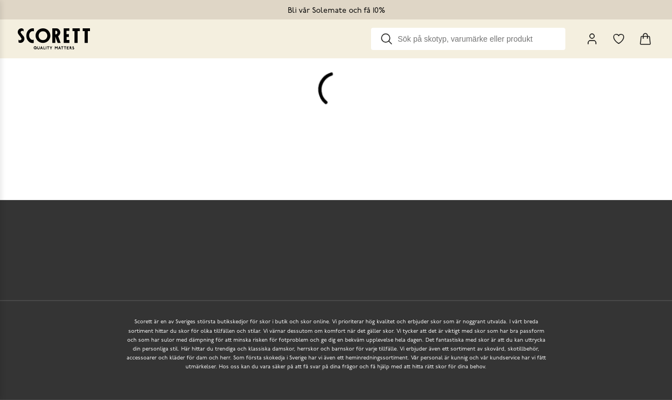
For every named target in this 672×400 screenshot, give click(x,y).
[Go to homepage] (54, 38)
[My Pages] (592, 39)
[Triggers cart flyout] (645, 39)
